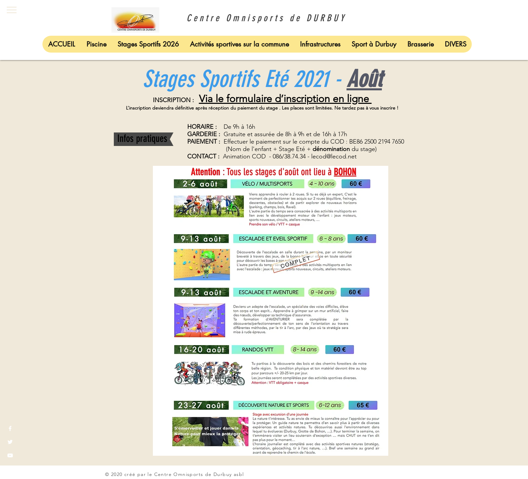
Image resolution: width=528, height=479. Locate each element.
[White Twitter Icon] (10, 442)
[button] (11, 10)
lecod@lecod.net (334, 156)
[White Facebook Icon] (10, 428)
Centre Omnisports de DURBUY (264, 18)
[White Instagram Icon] (10, 469)
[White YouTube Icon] (10, 455)
